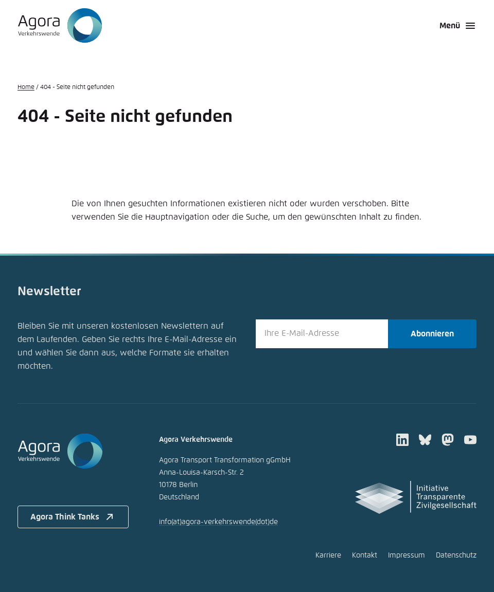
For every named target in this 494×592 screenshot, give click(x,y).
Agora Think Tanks (73, 517)
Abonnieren (432, 334)
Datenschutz (456, 555)
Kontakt (364, 555)
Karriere (328, 555)
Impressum (406, 555)
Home (25, 87)
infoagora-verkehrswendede (218, 522)
